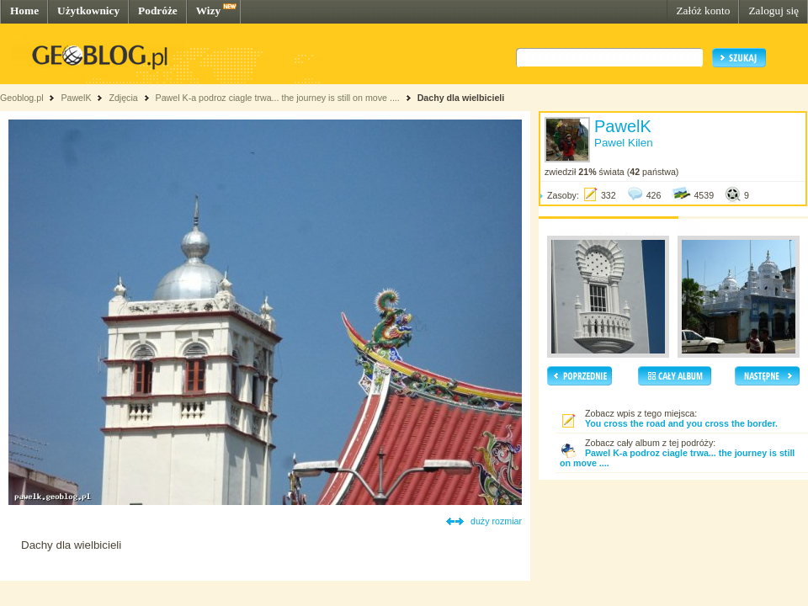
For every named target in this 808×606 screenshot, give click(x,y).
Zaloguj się (773, 10)
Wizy (208, 10)
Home (24, 10)
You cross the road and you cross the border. (681, 423)
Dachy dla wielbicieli (461, 98)
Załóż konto (703, 10)
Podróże (158, 10)
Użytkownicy (88, 10)
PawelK (76, 98)
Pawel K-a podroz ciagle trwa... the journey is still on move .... (278, 98)
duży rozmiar (496, 521)
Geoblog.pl (22, 98)
